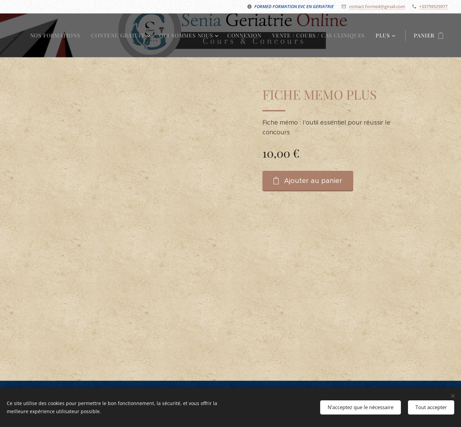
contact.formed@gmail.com (377, 6)
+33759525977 (433, 6)
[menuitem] (57, 35)
